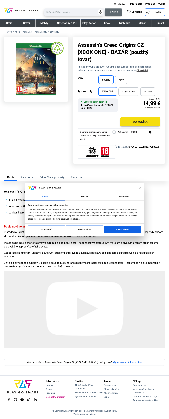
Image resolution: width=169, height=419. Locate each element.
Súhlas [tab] (45, 196)
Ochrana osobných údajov (146, 396)
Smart (160, 23)
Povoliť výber (84, 229)
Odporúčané (52, 177)
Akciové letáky (111, 393)
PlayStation (89, 23)
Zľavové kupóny (111, 389)
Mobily (44, 23)
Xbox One (27, 32)
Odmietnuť (46, 229)
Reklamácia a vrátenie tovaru (89, 392)
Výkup (161, 4)
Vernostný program (55, 397)
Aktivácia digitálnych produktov (85, 387)
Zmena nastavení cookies (145, 400)
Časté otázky (139, 385)
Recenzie (76, 177)
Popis (10, 177)
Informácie (136, 4)
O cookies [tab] (124, 196)
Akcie (8, 23)
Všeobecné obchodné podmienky (143, 391)
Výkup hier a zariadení (85, 396)
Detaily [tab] (84, 196)
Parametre (27, 177)
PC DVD (148, 91)
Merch (142, 23)
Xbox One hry (41, 32)
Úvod (9, 32)
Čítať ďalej (142, 70)
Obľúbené (134, 11)
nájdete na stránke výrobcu (127, 362)
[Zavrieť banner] (140, 188)
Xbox (107, 23)
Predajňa (150, 4)
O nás (49, 389)
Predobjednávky (112, 385)
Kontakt (50, 385)
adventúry (54, 32)
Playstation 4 (128, 91)
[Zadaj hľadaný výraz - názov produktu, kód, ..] (74, 12)
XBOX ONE (107, 91)
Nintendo (124, 23)
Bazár (26, 23)
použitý (106, 79)
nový (121, 79)
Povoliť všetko (122, 229)
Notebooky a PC (67, 23)
